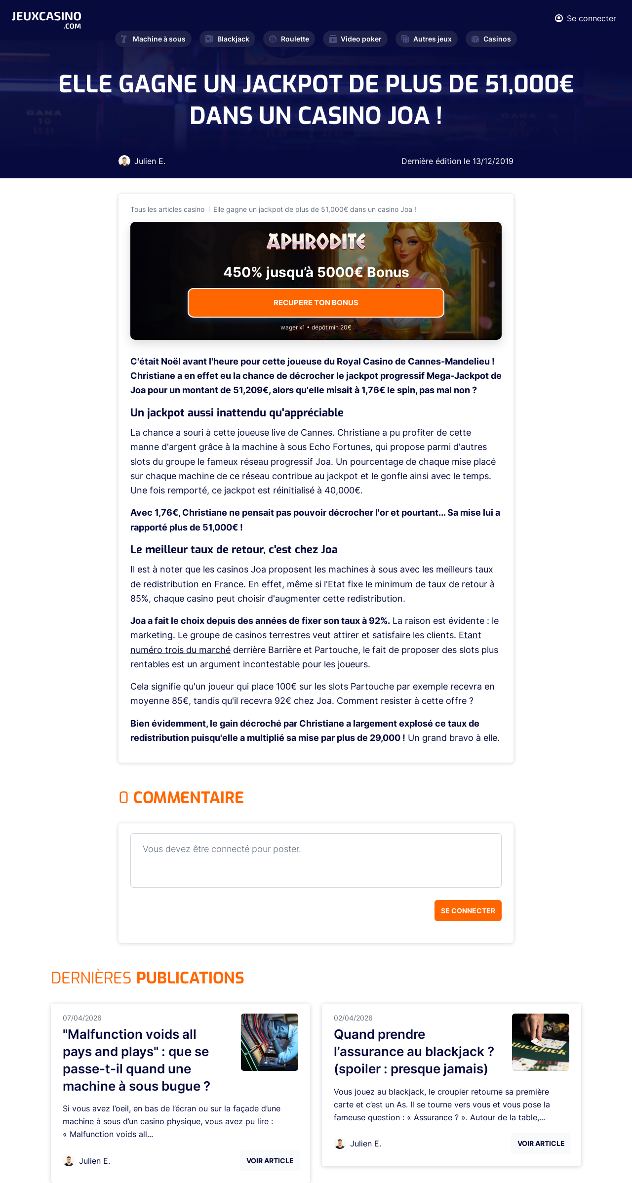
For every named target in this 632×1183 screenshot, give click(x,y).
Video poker (355, 39)
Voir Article (270, 1160)
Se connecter (468, 910)
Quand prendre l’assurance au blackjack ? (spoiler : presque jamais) (414, 1051)
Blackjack (227, 39)
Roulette (289, 39)
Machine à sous (153, 39)
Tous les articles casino (167, 209)
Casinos (491, 39)
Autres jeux (426, 39)
